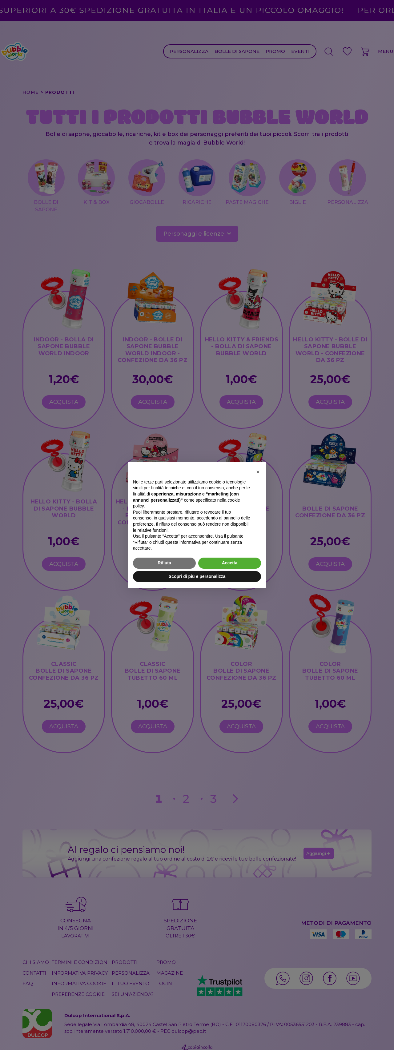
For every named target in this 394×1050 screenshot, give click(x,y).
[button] (258, 472)
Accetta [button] (230, 562)
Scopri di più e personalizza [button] (197, 576)
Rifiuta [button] (164, 562)
